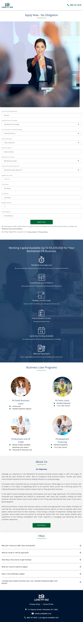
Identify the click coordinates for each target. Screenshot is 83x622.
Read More (41, 525)
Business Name (6, 148)
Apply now (41, 222)
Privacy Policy (35, 604)
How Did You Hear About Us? (11, 166)
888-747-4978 (31, 618)
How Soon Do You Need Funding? (12, 129)
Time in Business (7, 139)
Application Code (7, 175)
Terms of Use (32, 232)
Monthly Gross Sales (8, 157)
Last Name (5, 194)
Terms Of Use (48, 604)
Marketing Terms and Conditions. (12, 229)
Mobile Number (6, 203)
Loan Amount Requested (9, 111)
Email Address (6, 212)
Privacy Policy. (43, 232)
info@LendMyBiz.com (43, 613)
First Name (5, 184)
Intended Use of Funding (9, 120)
